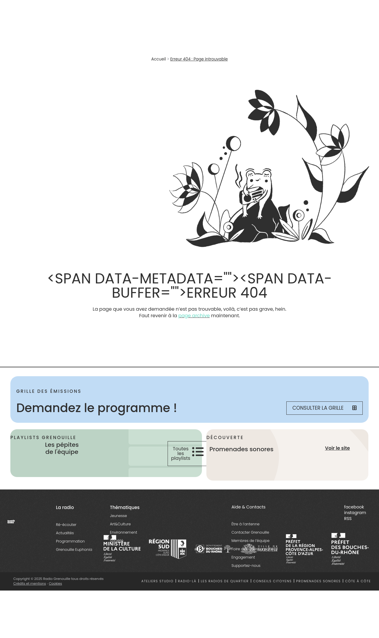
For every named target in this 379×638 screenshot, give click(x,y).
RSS (347, 518)
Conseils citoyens (272, 581)
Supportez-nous (246, 565)
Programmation (70, 541)
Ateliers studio (158, 581)
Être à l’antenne (246, 524)
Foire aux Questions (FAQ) (255, 548)
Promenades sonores (318, 581)
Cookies (55, 583)
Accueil (158, 59)
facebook (354, 507)
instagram (355, 513)
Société (116, 540)
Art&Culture (120, 524)
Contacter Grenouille (250, 532)
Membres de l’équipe (250, 540)
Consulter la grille (324, 407)
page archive (194, 315)
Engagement (243, 557)
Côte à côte (358, 581)
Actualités (65, 532)
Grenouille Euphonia (74, 549)
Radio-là (187, 581)
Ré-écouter (66, 524)
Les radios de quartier (225, 581)
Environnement (123, 532)
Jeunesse (118, 515)
